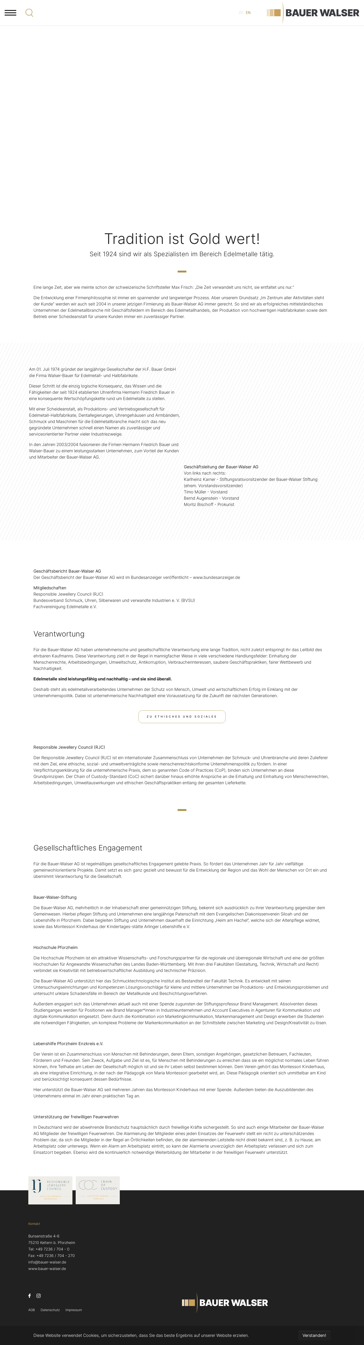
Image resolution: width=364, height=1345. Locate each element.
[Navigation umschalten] (10, 17)
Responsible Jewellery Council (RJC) (69, 747)
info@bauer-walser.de (47, 1262)
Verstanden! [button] (314, 1335)
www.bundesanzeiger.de (216, 577)
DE (236, 17)
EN (244, 17)
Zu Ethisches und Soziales (182, 716)
